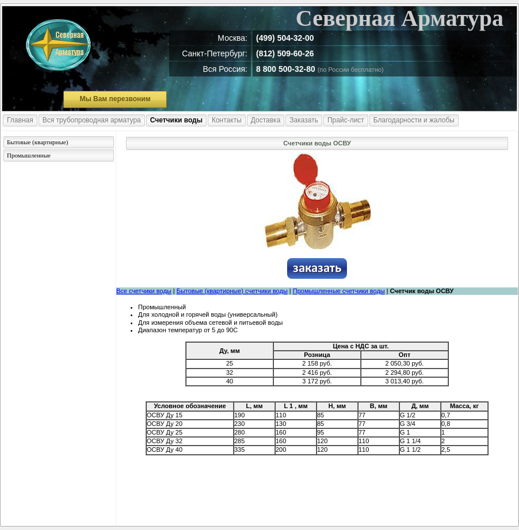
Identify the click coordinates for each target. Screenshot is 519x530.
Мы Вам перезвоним (114, 99)
